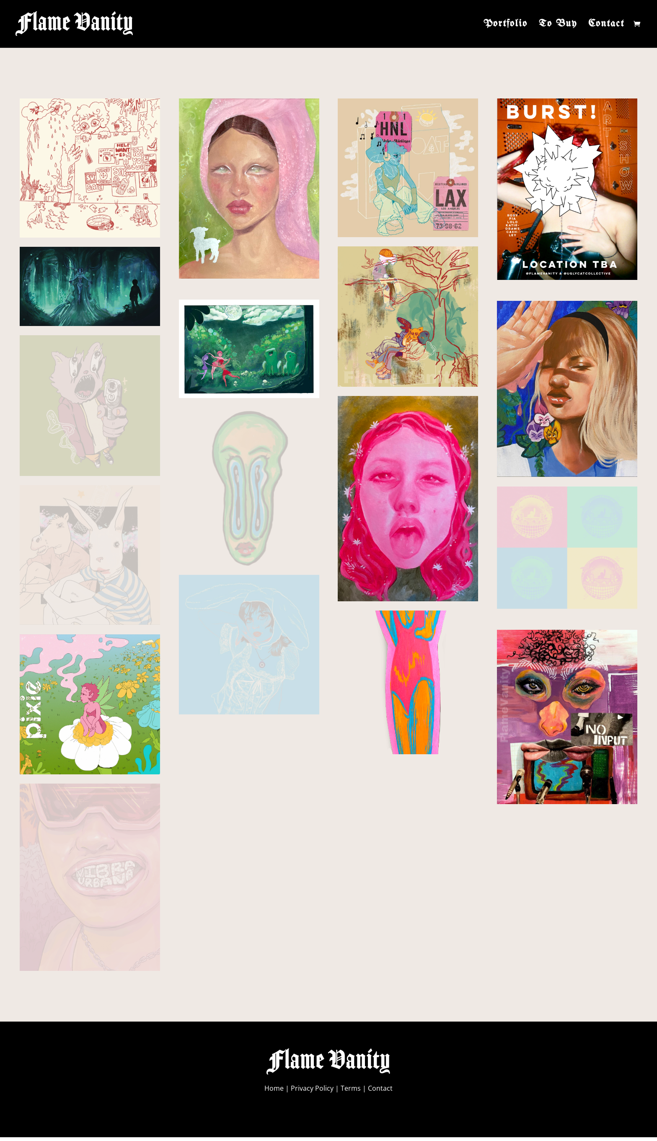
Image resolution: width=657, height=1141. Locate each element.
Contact (606, 25)
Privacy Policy (312, 1088)
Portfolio (506, 25)
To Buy (558, 25)
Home (274, 1088)
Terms (351, 1088)
